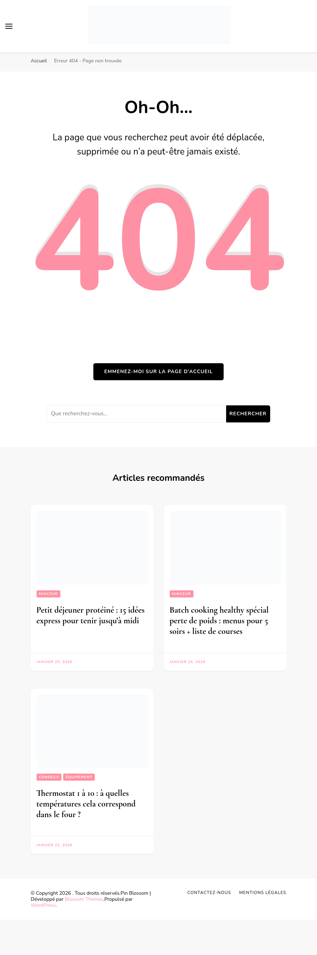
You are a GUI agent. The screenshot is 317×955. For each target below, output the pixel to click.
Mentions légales (262, 892)
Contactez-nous (209, 892)
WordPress (43, 905)
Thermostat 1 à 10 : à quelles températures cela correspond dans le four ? (86, 804)
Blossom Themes (84, 899)
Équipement (79, 777)
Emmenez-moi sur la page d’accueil (158, 371)
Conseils (49, 777)
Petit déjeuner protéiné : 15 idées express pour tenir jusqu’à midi (91, 615)
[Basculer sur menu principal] (8, 26)
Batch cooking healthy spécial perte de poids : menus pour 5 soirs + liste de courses (219, 620)
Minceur (48, 593)
